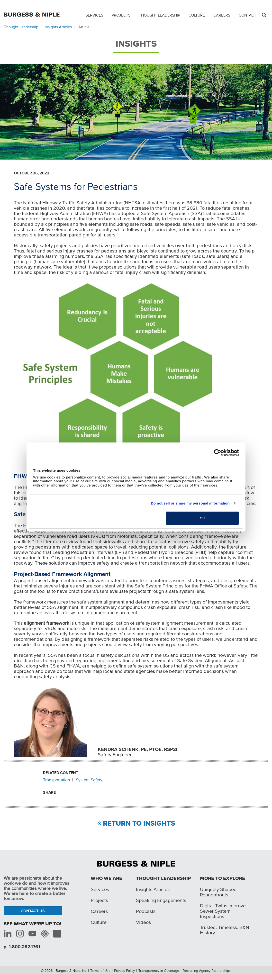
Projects (121, 15)
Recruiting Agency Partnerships (207, 971)
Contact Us (33, 911)
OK (202, 518)
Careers (221, 15)
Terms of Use (100, 971)
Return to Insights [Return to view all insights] (139, 823)
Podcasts (145, 911)
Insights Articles (58, 27)
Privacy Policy (124, 971)
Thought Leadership (159, 15)
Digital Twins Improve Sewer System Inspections (223, 911)
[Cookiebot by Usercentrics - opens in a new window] (217, 452)
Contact (247, 15)
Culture (197, 15)
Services (94, 15)
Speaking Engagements (161, 900)
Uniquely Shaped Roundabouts (218, 892)
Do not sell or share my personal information (190, 503)
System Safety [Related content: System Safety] (89, 779)
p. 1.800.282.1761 (22, 946)
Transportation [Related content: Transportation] (56, 779)
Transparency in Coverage (158, 971)
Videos (143, 922)
